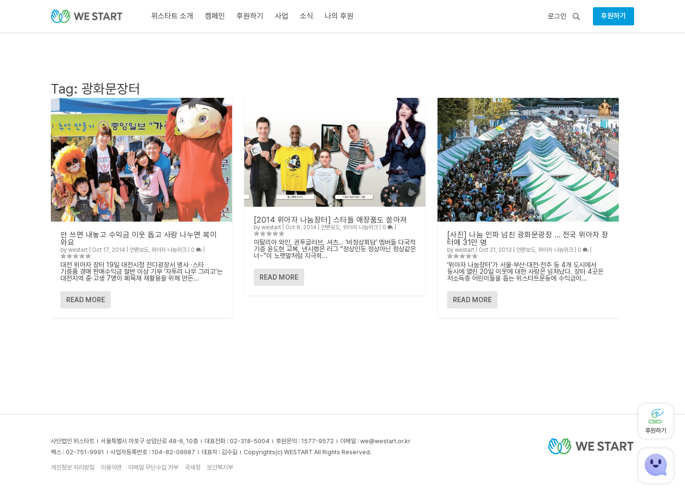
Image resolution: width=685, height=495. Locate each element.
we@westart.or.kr (385, 441)
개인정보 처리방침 (72, 467)
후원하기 (613, 16)
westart (78, 250)
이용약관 (111, 467)
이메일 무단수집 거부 (153, 467)
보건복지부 (220, 467)
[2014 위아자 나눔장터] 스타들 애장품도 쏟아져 (330, 219)
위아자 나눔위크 (169, 250)
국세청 (193, 467)
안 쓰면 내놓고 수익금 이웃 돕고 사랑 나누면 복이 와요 (138, 238)
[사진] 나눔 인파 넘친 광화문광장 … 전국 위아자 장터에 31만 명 (528, 238)
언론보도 (139, 250)
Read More (85, 300)
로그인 (557, 16)
